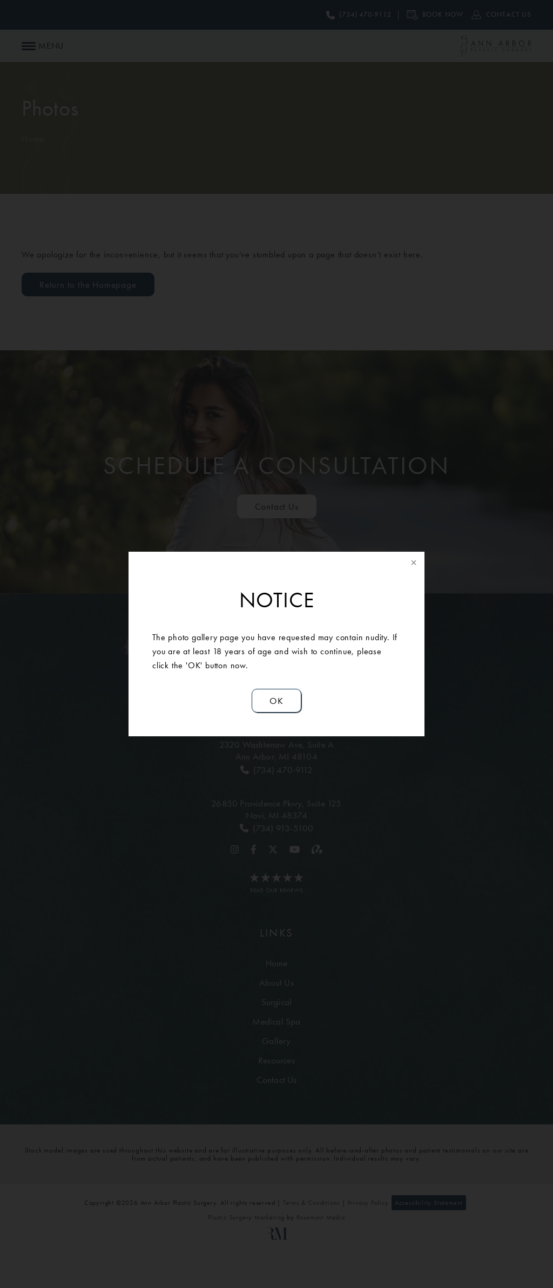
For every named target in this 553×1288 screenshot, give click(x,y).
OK (276, 700)
